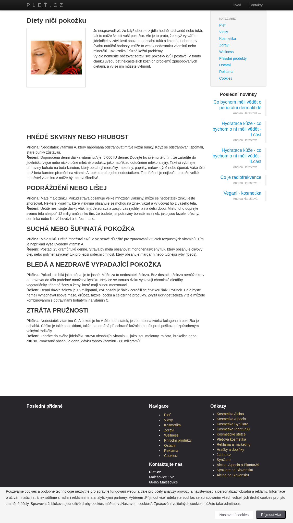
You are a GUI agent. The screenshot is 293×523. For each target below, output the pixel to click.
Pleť (222, 25)
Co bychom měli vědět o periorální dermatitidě (237, 104)
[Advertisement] (119, 103)
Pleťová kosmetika (231, 439)
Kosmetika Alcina (230, 414)
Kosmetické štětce (231, 434)
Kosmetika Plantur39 (233, 429)
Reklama (226, 72)
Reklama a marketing (233, 444)
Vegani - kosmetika (242, 193)
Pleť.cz (46, 5)
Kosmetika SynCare (232, 424)
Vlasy (223, 32)
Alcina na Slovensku (233, 475)
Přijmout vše (271, 515)
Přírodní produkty (233, 58)
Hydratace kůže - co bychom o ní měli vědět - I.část (237, 129)
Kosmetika (227, 38)
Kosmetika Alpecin (231, 419)
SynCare (223, 460)
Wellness (226, 52)
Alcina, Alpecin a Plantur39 (238, 465)
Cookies (225, 78)
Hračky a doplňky (230, 449)
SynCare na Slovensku (235, 470)
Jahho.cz (224, 455)
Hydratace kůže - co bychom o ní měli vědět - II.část (237, 156)
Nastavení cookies (234, 515)
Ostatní (225, 65)
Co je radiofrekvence (241, 177)
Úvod (237, 5)
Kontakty (256, 5)
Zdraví (224, 45)
